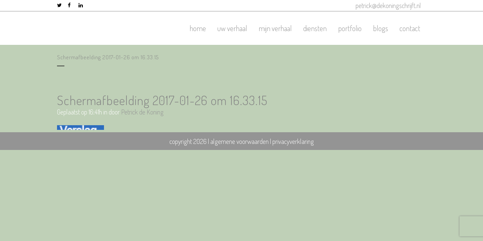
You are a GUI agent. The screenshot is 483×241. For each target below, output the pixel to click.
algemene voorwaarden (239, 141)
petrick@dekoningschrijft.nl (388, 5)
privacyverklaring (293, 141)
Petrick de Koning (142, 111)
